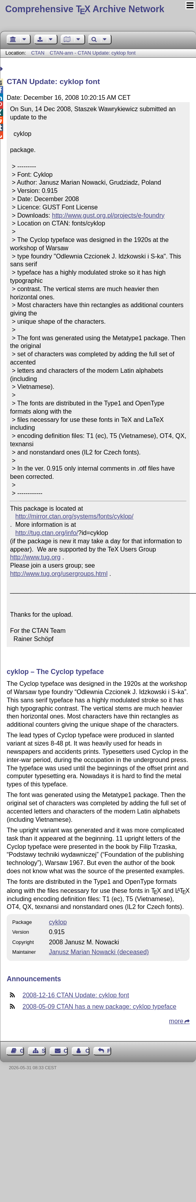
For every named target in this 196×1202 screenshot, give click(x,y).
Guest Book (22, 1051)
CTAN (38, 53)
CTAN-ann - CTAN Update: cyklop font (93, 53)
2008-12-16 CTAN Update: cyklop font (75, 995)
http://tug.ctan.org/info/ (46, 533)
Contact (65, 1051)
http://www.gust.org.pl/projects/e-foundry (108, 215)
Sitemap (44, 1051)
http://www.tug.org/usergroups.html (58, 573)
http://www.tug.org (35, 557)
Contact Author (87, 1051)
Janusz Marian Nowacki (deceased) (99, 952)
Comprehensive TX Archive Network (84, 9)
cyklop (58, 922)
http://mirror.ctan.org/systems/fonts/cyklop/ (74, 516)
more (176, 1021)
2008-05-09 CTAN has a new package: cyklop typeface (99, 1006)
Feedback (109, 1051)
